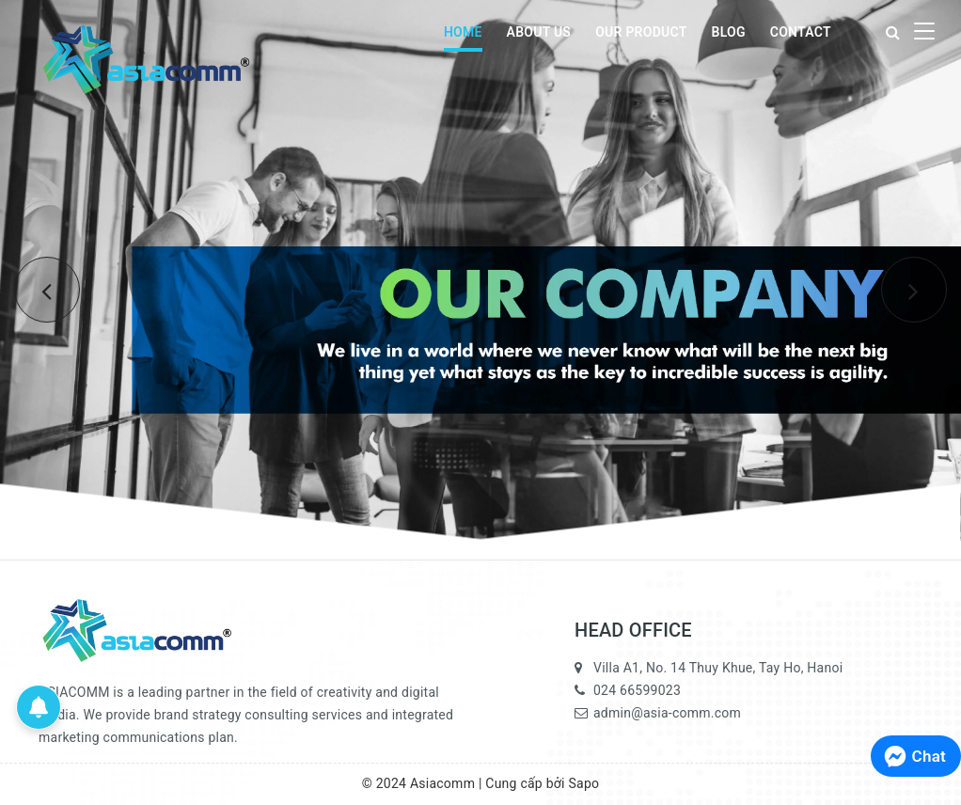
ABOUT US (539, 31)
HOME (463, 31)
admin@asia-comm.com (667, 712)
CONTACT (800, 31)
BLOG (729, 31)
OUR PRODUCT (640, 31)
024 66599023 (637, 690)
